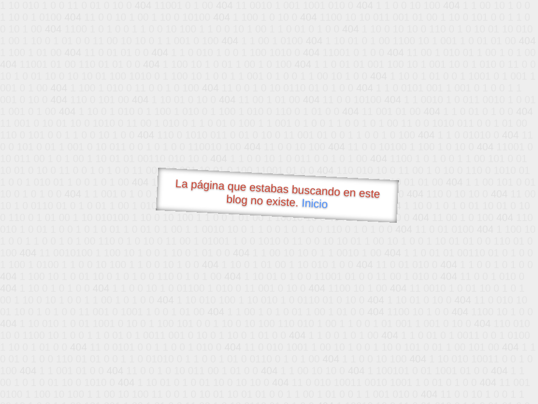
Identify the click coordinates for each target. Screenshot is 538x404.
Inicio (315, 203)
